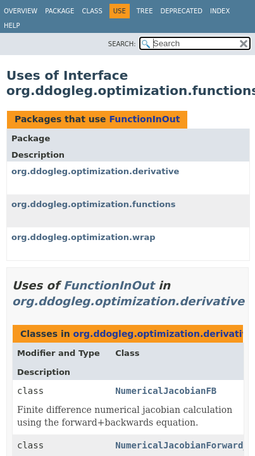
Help (12, 25)
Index (220, 11)
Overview (20, 11)
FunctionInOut (144, 119)
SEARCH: (122, 44)
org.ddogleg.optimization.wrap (83, 237)
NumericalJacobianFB (165, 391)
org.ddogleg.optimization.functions (93, 204)
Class (92, 11)
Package (59, 11)
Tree (145, 11)
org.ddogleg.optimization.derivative (95, 171)
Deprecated (181, 11)
